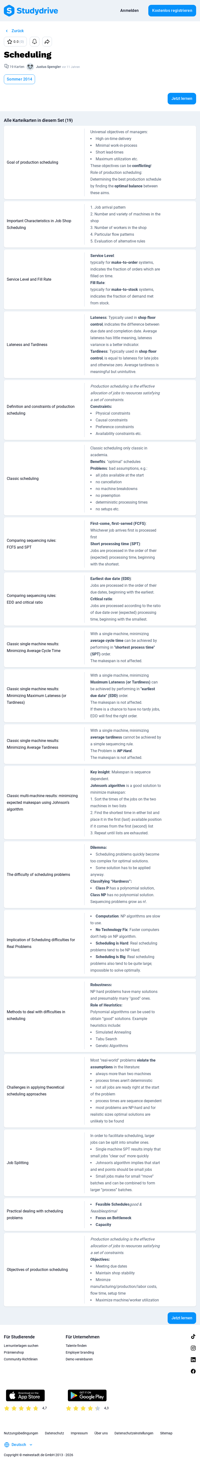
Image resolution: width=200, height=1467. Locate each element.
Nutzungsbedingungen (21, 1433)
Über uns (101, 1433)
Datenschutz (54, 1433)
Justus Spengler (48, 67)
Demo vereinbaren (79, 1359)
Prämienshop (14, 1352)
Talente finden (76, 1346)
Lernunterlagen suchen (21, 1346)
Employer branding (80, 1352)
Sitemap (166, 1433)
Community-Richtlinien (21, 1359)
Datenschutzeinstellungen (133, 1433)
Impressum (79, 1433)
